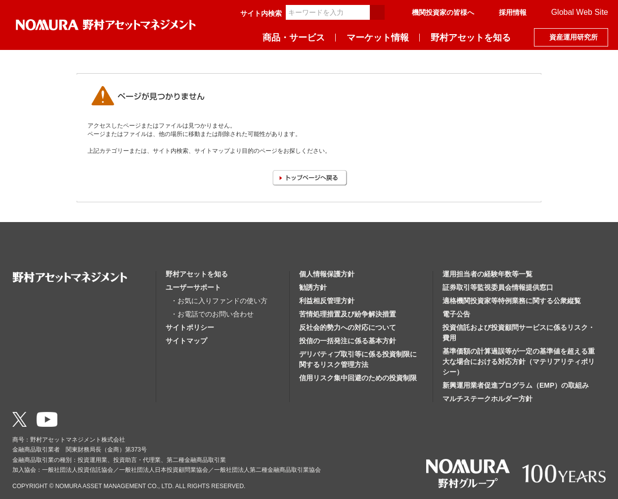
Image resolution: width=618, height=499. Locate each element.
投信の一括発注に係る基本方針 (347, 341)
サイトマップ (186, 341)
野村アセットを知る (471, 38)
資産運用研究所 (573, 37)
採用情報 (513, 12)
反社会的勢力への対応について (347, 327)
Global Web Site (579, 12)
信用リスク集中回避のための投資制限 (358, 378)
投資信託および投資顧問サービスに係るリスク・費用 (518, 332)
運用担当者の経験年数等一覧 (487, 274)
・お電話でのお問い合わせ (212, 314)
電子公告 (456, 314)
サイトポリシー (190, 327)
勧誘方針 (313, 287)
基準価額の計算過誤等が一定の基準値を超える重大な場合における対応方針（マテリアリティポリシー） (518, 361)
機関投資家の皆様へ (443, 12)
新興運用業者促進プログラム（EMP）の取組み (515, 385)
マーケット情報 (378, 38)
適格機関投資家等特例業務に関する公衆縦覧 (511, 301)
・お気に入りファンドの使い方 (219, 301)
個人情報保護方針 (326, 274)
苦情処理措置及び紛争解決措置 (347, 314)
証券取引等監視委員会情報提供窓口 (497, 287)
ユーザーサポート (193, 287)
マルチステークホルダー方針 (487, 399)
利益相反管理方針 (326, 301)
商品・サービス (294, 38)
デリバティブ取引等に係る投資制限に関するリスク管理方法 (358, 359)
